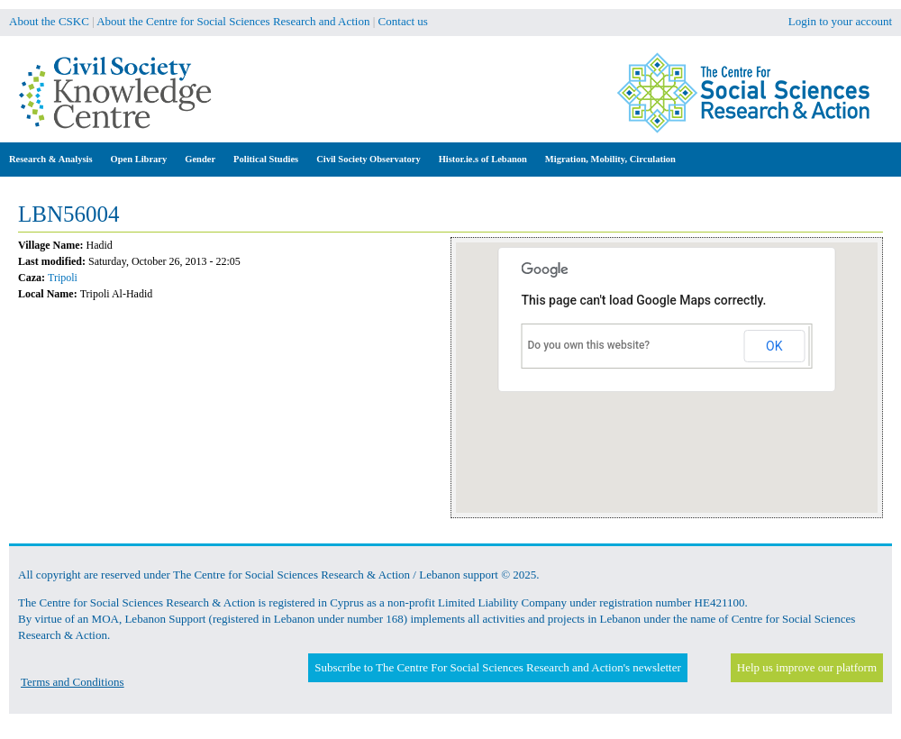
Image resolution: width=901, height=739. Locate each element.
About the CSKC (49, 21)
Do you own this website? (589, 345)
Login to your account (840, 21)
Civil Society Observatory (368, 159)
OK (774, 346)
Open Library (139, 159)
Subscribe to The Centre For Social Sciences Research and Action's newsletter (497, 667)
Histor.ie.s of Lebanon (483, 159)
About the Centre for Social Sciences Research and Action (232, 21)
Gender (200, 159)
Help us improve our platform (807, 667)
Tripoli (62, 277)
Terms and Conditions (72, 682)
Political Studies (265, 159)
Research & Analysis (51, 159)
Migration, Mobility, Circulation (610, 159)
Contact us (403, 21)
